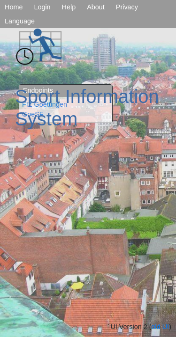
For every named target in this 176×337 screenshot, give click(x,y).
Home (14, 7)
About (96, 7)
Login (42, 7)
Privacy (127, 7)
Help (69, 7)
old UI (160, 326)
